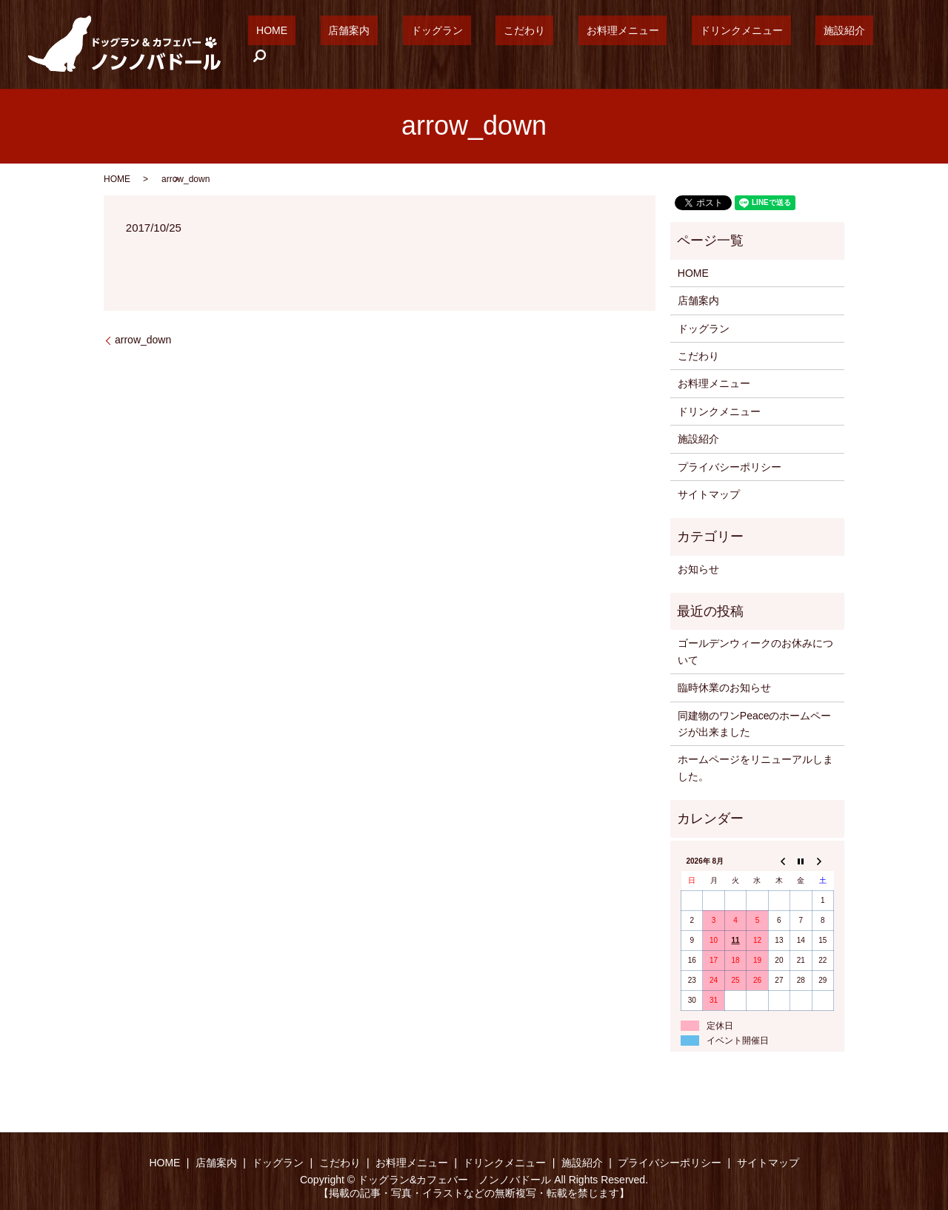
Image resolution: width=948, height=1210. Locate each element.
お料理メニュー (649, 44)
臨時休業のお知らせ (724, 687)
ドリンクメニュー (752, 44)
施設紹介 (839, 44)
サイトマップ (709, 494)
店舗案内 (424, 44)
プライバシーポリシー (729, 467)
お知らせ (698, 569)
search (896, 44)
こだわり (567, 44)
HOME (363, 44)
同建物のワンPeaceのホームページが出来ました (755, 724)
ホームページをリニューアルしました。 (755, 767)
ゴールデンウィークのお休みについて (755, 651)
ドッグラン (496, 44)
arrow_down (143, 340)
